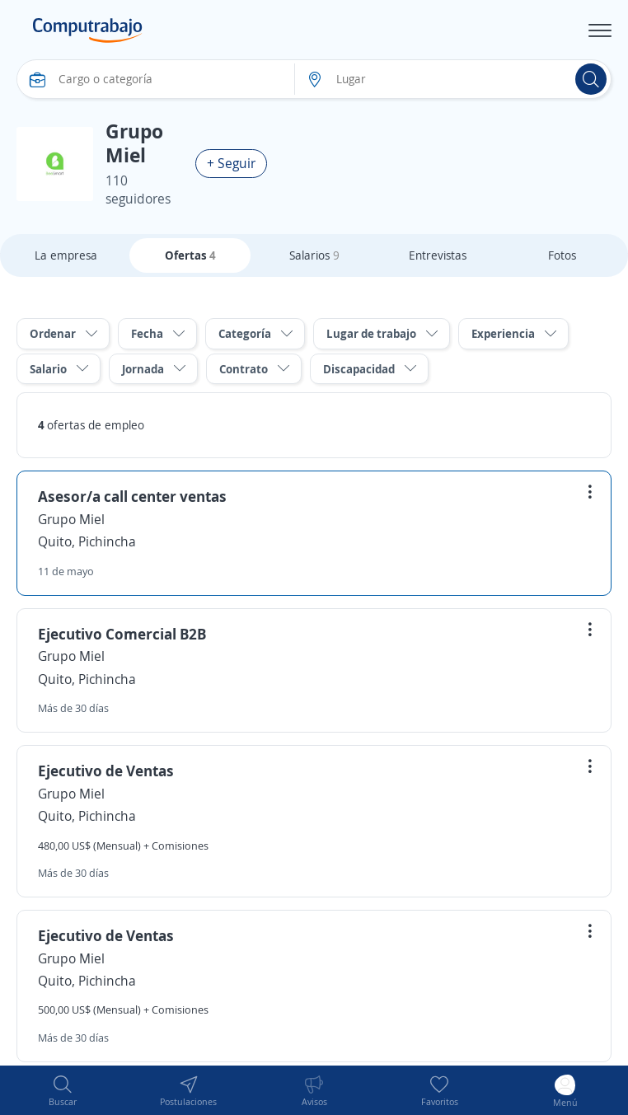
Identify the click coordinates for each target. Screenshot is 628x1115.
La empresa (66, 255)
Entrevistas (437, 255)
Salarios (314, 255)
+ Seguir (231, 163)
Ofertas (190, 255)
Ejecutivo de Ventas (106, 770)
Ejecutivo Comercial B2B (122, 634)
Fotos (562, 255)
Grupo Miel (71, 519)
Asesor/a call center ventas (132, 496)
